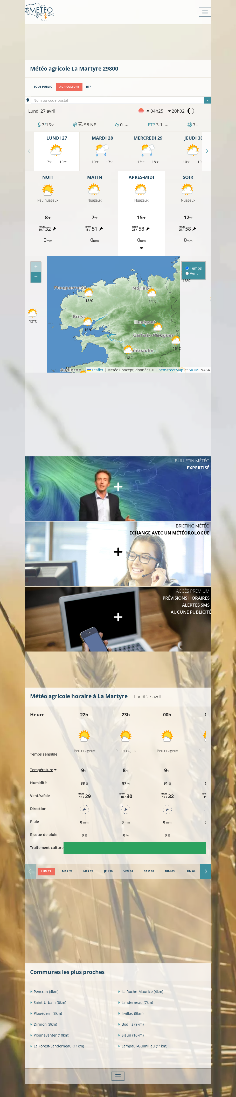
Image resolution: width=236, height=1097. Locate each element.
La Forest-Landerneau (57, 1046)
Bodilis (131, 1024)
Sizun (131, 1035)
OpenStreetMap (169, 369)
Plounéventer (49, 1035)
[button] (88, 324)
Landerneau (135, 1002)
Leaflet (95, 369)
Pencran (44, 991)
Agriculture (69, 86)
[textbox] (121, 100)
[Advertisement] (124, 41)
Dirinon (43, 1024)
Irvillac (130, 1013)
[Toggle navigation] (205, 12)
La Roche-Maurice (140, 991)
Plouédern (46, 1013)
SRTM (194, 369)
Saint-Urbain (48, 1002)
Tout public (43, 86)
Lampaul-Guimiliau (142, 1046)
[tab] (46, 871)
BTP (88, 86)
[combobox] (121, 100)
